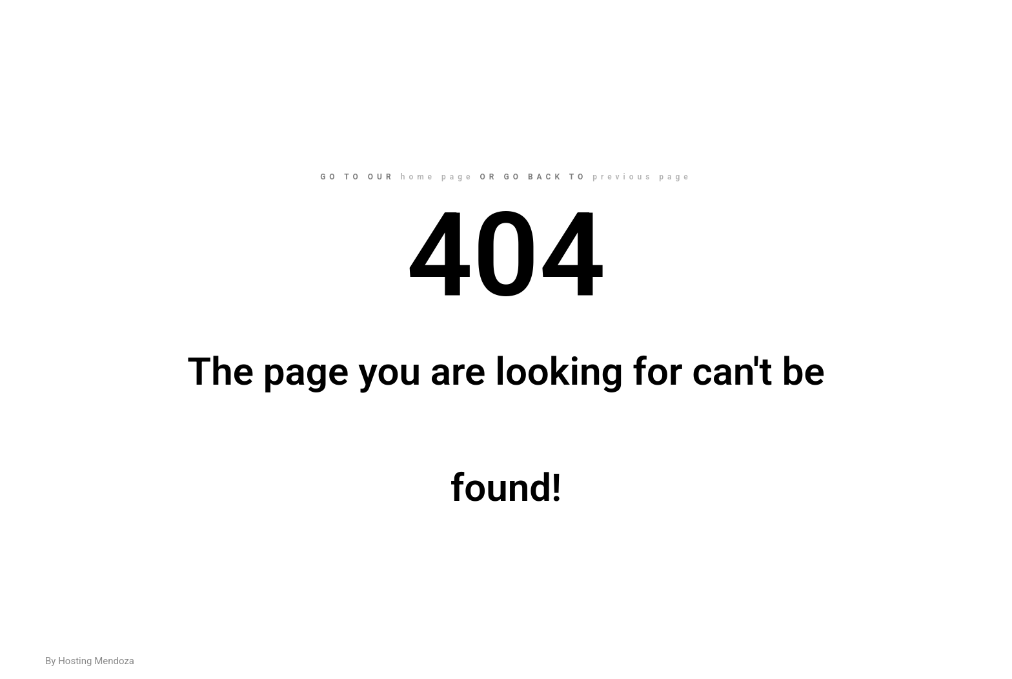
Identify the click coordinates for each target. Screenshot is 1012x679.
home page (437, 176)
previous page (642, 176)
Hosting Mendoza (96, 661)
